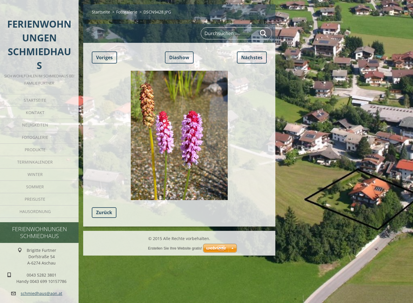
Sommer (35, 186)
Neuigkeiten (35, 125)
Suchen (263, 33)
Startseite (35, 100)
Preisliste (35, 199)
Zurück (104, 212)
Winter (35, 174)
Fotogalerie (35, 137)
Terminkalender (35, 162)
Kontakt (35, 112)
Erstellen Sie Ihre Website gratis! (175, 248)
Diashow (179, 57)
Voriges (104, 57)
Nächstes (251, 57)
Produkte (35, 149)
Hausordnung (35, 211)
